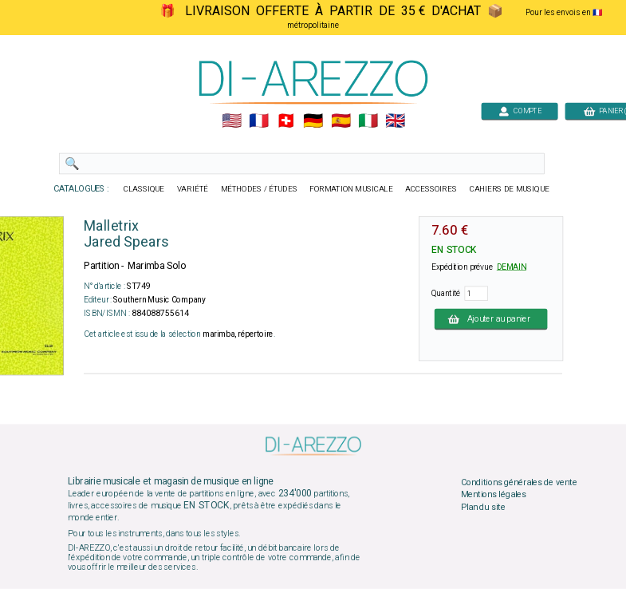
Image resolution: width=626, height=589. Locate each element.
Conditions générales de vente (518, 482)
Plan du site (482, 506)
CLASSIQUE (143, 189)
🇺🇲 (231, 121)
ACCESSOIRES (431, 189)
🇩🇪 (313, 121)
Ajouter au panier (490, 318)
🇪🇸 (340, 121)
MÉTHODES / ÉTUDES (258, 189)
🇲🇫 (259, 121)
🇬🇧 (394, 121)
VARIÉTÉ (191, 189)
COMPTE (519, 110)
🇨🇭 (286, 121)
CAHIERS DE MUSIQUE (509, 189)
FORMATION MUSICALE (350, 189)
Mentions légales (493, 494)
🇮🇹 (367, 121)
